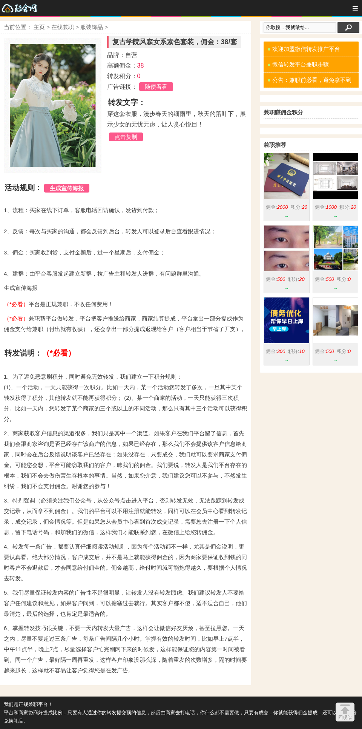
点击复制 (126, 137)
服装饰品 (91, 27)
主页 (39, 27)
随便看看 (156, 86)
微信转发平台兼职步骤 (298, 64)
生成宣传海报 (67, 188)
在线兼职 (62, 27)
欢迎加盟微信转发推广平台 (303, 49)
